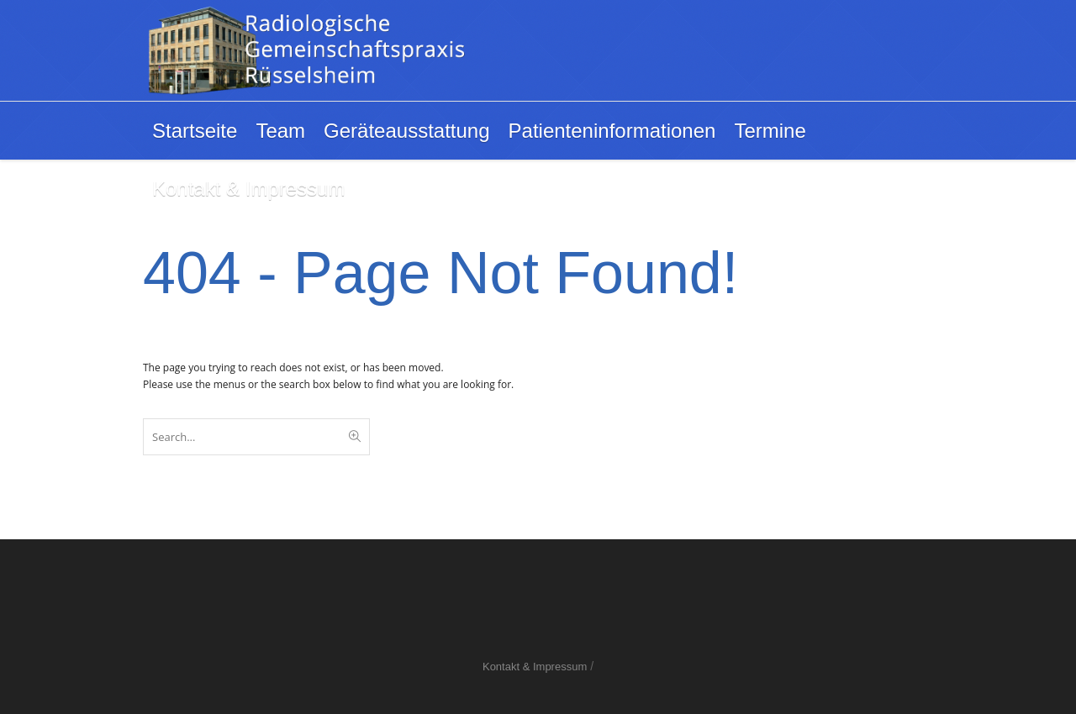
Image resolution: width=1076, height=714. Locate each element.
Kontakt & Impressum (535, 666)
